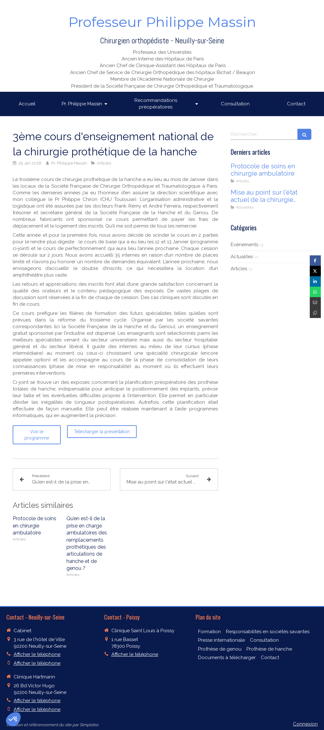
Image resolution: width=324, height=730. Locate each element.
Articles (239, 268)
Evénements (244, 244)
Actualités (242, 256)
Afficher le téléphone (37, 654)
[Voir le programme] (37, 434)
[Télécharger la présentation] (102, 431)
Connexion (305, 724)
